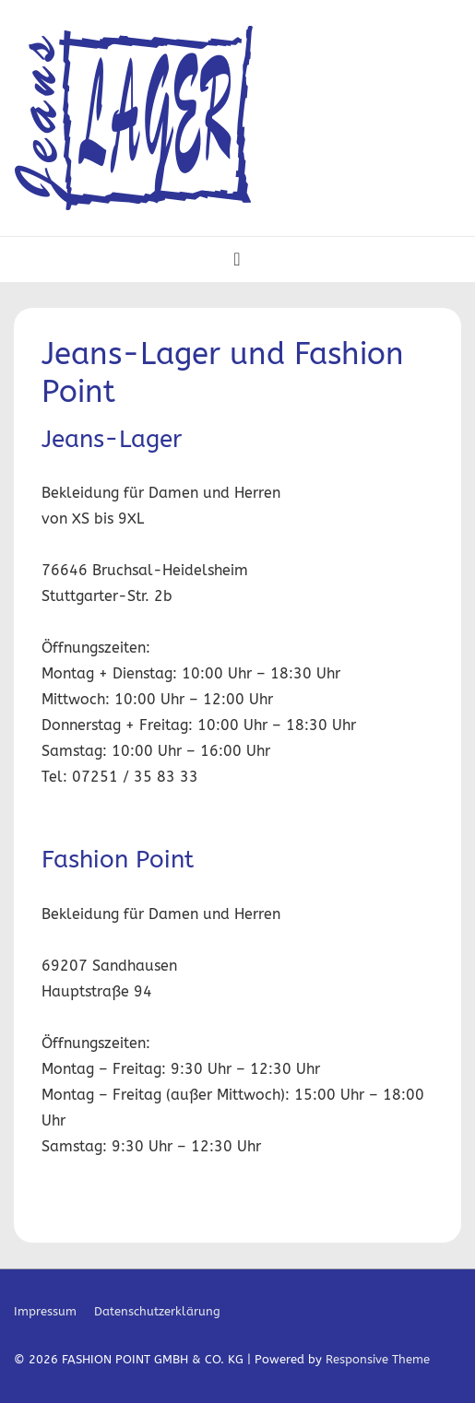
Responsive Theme (378, 1359)
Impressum (45, 1311)
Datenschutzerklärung (157, 1311)
